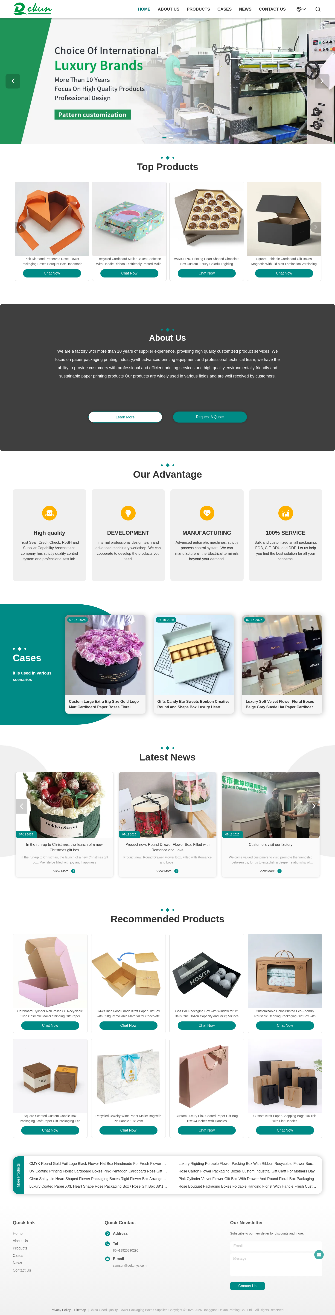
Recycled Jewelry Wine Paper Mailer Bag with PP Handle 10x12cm (128, 1118)
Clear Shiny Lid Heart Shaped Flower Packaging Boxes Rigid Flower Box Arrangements (98, 1179)
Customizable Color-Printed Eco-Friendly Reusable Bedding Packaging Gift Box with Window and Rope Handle (284, 1014)
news (245, 9)
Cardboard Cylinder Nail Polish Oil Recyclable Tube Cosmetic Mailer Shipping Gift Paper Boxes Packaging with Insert (50, 1014)
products (198, 9)
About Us (20, 1241)
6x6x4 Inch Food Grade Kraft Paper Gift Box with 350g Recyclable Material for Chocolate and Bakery (128, 1014)
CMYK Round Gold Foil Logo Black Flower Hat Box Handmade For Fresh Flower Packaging (98, 1164)
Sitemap (80, 1310)
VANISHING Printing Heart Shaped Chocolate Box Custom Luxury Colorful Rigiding (206, 261)
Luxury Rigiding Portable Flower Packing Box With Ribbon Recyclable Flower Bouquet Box (248, 1164)
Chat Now (52, 273)
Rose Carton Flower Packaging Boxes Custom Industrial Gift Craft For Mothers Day (247, 1171)
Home (144, 9)
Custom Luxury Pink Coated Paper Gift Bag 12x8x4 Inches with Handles (206, 1118)
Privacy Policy (61, 1310)
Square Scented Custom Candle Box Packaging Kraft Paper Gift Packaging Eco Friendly (50, 1118)
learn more (125, 417)
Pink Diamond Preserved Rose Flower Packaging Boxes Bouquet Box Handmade (51, 261)
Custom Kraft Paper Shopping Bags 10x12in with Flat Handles (285, 1118)
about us (168, 9)
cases (224, 9)
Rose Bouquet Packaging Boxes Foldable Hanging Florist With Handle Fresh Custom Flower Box (248, 1186)
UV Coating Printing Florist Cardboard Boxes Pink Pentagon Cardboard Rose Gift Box (98, 1171)
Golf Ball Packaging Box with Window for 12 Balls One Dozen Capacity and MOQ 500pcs (207, 1013)
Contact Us (22, 1270)
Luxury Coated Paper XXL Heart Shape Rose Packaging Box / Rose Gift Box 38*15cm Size (98, 1186)
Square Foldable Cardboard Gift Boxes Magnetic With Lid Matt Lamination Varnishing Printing (284, 261)
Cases (18, 1256)
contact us (272, 9)
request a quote (210, 417)
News (17, 1263)
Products (20, 1248)
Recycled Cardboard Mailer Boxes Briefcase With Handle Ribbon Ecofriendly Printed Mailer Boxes (129, 261)
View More (64, 871)
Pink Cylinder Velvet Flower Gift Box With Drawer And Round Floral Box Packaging (246, 1179)
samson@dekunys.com (130, 1265)
